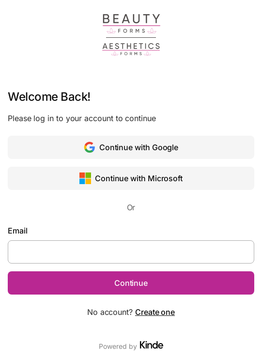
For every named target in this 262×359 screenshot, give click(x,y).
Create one (155, 312)
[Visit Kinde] (151, 345)
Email (18, 230)
